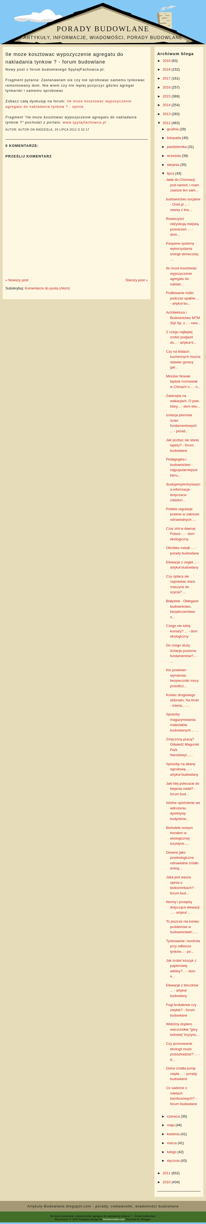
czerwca (174, 1116)
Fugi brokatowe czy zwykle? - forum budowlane (181, 1010)
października (177, 147)
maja (171, 1125)
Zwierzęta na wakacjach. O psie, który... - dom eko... (183, 401)
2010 (167, 1182)
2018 (167, 69)
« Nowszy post (16, 280)
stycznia (174, 1161)
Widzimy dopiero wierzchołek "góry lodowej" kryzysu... (182, 1029)
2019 (167, 61)
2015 (167, 96)
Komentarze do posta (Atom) (47, 288)
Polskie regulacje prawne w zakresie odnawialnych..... (182, 514)
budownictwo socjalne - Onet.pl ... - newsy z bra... (183, 204)
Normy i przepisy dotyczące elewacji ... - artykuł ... (182, 907)
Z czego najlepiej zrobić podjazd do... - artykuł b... (181, 337)
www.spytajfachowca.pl (84, 122)
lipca (171, 173)
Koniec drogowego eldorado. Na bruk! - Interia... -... (182, 700)
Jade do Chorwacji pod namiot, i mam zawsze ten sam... (182, 185)
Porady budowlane (103, 28)
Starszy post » (136, 280)
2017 (167, 78)
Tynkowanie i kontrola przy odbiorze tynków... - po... (183, 946)
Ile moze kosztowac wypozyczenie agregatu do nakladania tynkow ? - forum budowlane (64, 58)
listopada (174, 138)
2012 (167, 123)
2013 (167, 114)
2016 (167, 87)
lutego (172, 1152)
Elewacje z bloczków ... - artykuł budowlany (182, 990)
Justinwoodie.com (114, 1219)
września (174, 156)
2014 (167, 105)
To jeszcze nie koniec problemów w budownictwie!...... (182, 926)
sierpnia (173, 165)
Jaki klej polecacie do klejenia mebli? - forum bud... (182, 788)
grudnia (173, 129)
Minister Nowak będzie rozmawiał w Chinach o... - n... (183, 381)
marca (172, 1143)
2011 (167, 1173)
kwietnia (174, 1134)
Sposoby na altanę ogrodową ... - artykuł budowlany (182, 769)
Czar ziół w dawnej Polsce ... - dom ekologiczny (180, 533)
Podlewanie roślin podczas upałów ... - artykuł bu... (182, 298)
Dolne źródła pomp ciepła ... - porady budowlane (181, 1073)
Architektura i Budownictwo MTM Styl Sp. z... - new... (183, 317)
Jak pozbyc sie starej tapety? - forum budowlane (182, 445)
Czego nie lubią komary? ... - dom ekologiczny (181, 631)
